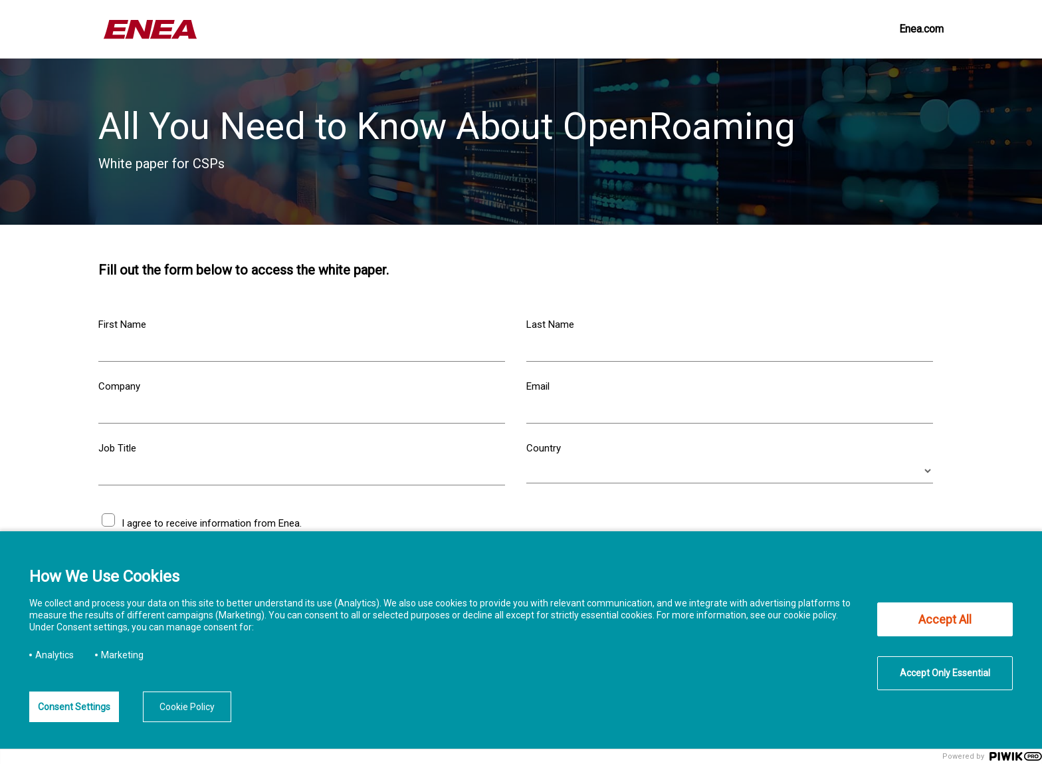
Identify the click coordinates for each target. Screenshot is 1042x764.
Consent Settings (74, 706)
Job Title (117, 448)
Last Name (550, 324)
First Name (122, 324)
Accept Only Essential (945, 673)
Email (538, 386)
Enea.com (921, 29)
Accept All (945, 619)
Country (543, 448)
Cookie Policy (187, 706)
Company (119, 386)
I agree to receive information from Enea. (212, 523)
